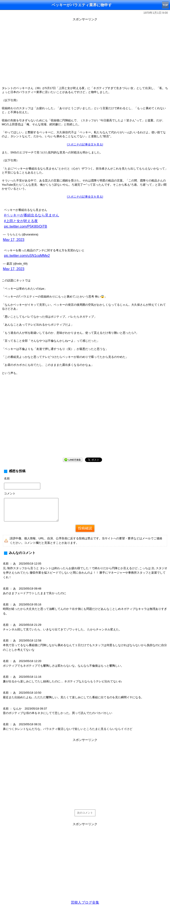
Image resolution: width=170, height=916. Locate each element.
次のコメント (85, 812)
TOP (165, 5)
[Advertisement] (85, 53)
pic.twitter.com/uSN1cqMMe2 (27, 256)
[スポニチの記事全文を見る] (85, 144)
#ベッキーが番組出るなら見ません (31, 215)
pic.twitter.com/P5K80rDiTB (25, 226)
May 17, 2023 (13, 240)
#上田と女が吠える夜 (21, 221)
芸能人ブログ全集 (85, 902)
